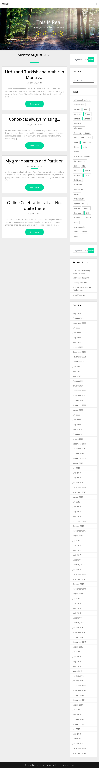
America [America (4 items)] (77, 114)
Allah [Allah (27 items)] (86, 109)
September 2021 (79, 361)
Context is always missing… (34, 119)
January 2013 (78, 743)
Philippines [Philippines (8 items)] (78, 189)
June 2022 (77, 332)
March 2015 (77, 671)
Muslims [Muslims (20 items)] (77, 175)
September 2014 (79, 700)
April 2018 (77, 516)
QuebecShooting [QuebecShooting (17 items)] (81, 203)
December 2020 (79, 390)
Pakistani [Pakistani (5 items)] (78, 184)
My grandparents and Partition (34, 161)
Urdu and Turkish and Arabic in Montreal (34, 74)
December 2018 (79, 487)
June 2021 (77, 366)
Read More (34, 104)
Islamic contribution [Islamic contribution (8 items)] (82, 156)
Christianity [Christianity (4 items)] (78, 128)
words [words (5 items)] (84, 232)
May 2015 (77, 661)
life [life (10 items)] (83, 166)
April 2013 (77, 734)
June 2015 (77, 656)
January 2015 (78, 680)
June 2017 (77, 545)
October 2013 (78, 719)
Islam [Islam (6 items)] (76, 151)
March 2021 (77, 376)
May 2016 (77, 608)
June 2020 (77, 419)
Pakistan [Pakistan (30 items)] (77, 180)
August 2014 (78, 705)
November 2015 (79, 632)
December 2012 (79, 748)
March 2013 (77, 738)
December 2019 (79, 444)
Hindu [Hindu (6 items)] (76, 147)
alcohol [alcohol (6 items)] (77, 109)
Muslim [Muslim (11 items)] (88, 170)
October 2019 (78, 453)
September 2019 (79, 458)
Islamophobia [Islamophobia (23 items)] (79, 161)
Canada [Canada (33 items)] (87, 119)
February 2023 (78, 318)
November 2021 (79, 357)
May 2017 (77, 550)
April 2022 (77, 342)
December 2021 (79, 352)
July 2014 (76, 709)
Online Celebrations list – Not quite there (34, 205)
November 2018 (79, 492)
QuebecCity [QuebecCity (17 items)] (79, 199)
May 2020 (77, 424)
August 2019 (78, 463)
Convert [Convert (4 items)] (77, 133)
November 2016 (79, 579)
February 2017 (78, 564)
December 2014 (79, 685)
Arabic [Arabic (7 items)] (87, 114)
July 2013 (76, 729)
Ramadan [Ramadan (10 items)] (78, 213)
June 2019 (77, 473)
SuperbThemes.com (66, 765)
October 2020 (78, 400)
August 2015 (78, 647)
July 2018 (76, 502)
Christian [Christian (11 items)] (77, 123)
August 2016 (78, 593)
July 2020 (76, 415)
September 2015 (79, 642)
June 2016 (77, 603)
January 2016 (78, 627)
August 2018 (78, 497)
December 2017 (79, 521)
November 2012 (79, 753)
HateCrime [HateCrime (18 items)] (86, 142)
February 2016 (78, 622)
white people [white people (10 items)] (79, 227)
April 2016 (77, 613)
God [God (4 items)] (89, 137)
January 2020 (78, 439)
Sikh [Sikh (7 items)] (87, 213)
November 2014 (79, 690)
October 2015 (78, 637)
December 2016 (79, 574)
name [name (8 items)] (87, 175)
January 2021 (78, 386)
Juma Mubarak (79, 295)
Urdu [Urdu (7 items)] (76, 222)
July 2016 (76, 598)
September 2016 (79, 589)
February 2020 (78, 434)
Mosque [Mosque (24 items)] (77, 170)
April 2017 (77, 555)
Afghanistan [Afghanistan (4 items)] (79, 104)
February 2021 (78, 381)
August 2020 (78, 410)
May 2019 (77, 477)
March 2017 (77, 560)
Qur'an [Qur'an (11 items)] (77, 208)
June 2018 (77, 506)
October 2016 (78, 584)
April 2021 (77, 371)
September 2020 (79, 405)
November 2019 (79, 448)
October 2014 (78, 695)
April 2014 (77, 714)
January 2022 (78, 347)
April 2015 (77, 666)
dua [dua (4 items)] (75, 137)
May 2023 (77, 313)
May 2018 (77, 511)
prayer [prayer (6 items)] (76, 194)
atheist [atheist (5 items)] (77, 119)
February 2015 (78, 676)
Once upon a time (80, 282)
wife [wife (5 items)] (76, 232)
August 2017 (78, 535)
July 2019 (76, 468)
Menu (5, 4)
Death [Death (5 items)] (87, 133)
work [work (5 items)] (76, 236)
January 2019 (78, 482)
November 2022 (79, 323)
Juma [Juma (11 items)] (76, 166)
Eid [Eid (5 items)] (82, 137)
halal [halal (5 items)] (76, 142)
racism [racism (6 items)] (86, 208)
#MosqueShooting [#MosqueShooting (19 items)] (82, 100)
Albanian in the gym (81, 278)
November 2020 (79, 395)
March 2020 (77, 429)
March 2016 (77, 618)
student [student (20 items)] (77, 217)
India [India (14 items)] (85, 147)
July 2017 (76, 540)
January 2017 (78, 569)
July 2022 (76, 328)
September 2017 (79, 531)
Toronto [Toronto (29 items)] (87, 217)
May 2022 (77, 337)
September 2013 (79, 724)
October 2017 (78, 526)
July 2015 (76, 651)
